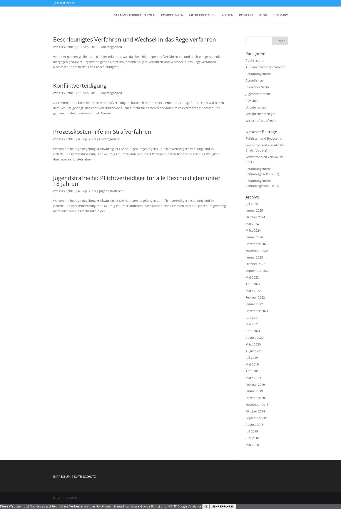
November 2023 (257, 251)
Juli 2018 (252, 431)
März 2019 (253, 378)
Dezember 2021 (257, 311)
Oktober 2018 (255, 411)
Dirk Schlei (67, 47)
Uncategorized (111, 47)
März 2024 (253, 230)
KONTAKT (246, 15)
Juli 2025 (252, 204)
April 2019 (253, 371)
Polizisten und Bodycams (264, 138)
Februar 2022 (255, 297)
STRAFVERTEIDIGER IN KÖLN (134, 15)
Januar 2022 (254, 304)
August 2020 (255, 337)
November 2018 (257, 404)
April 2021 (253, 331)
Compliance (254, 80)
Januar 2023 (254, 257)
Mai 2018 (252, 445)
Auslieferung (255, 60)
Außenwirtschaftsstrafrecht (266, 67)
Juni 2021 (252, 317)
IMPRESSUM (62, 476)
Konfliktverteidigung (80, 85)
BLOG (263, 15)
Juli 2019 (252, 357)
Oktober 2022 (255, 264)
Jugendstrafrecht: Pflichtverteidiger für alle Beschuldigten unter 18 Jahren (137, 180)
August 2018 (255, 424)
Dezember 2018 (257, 398)
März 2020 (253, 344)
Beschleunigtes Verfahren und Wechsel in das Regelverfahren (134, 39)
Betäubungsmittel (259, 74)
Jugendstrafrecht (111, 191)
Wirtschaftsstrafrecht (261, 120)
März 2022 (253, 291)
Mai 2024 (252, 224)
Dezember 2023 (257, 244)
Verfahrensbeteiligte (260, 114)
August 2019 (255, 351)
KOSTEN (227, 15)
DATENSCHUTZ (85, 476)
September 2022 (257, 271)
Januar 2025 (254, 210)
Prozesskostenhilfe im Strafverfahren (102, 131)
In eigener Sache (258, 87)
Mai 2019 (252, 364)
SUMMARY (280, 15)
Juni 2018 (252, 438)
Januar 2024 (254, 237)
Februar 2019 (255, 384)
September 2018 (257, 418)
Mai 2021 (252, 324)
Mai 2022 (252, 277)
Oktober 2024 (255, 217)
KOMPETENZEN (172, 15)
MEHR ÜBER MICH (202, 15)
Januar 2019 (254, 391)
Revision (252, 100)
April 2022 (253, 284)
